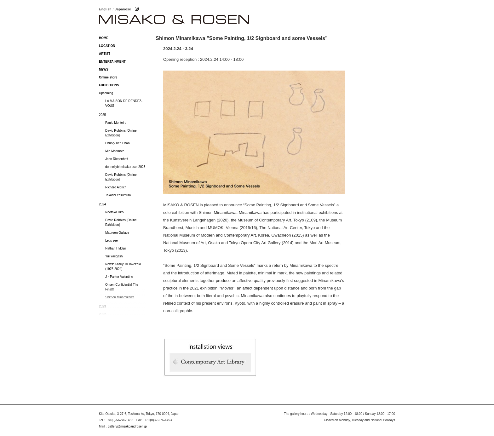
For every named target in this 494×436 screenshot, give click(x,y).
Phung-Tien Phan (117, 143)
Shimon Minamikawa (119, 297)
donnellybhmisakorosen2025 (125, 167)
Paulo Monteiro (115, 122)
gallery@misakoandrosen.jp (127, 426)
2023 (102, 306)
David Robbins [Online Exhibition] (121, 133)
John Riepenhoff (116, 159)
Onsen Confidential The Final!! (121, 287)
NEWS (103, 69)
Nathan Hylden (115, 248)
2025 (102, 115)
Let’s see (111, 240)
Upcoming (106, 93)
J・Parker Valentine (119, 276)
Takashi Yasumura (118, 195)
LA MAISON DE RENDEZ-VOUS (123, 103)
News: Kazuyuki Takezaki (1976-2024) (123, 266)
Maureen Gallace (117, 232)
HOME (103, 38)
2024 (102, 204)
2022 (102, 314)
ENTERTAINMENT (112, 61)
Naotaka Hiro (114, 212)
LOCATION (107, 46)
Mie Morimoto (114, 151)
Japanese (123, 9)
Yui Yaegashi (114, 256)
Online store (108, 77)
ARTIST (104, 53)
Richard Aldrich (115, 187)
